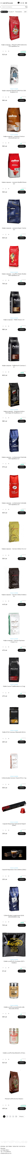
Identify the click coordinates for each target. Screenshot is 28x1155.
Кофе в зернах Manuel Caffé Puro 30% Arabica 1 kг (14, 91)
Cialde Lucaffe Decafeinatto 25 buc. (14, 1053)
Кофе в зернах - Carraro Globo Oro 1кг (14, 549)
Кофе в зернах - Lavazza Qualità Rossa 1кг (14, 183)
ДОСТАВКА (9, 1146)
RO (22, 3)
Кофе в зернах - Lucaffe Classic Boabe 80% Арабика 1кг (14, 274)
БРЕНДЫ (3, 1146)
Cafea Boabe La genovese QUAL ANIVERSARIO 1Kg (14, 916)
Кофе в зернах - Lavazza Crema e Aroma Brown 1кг (14, 137)
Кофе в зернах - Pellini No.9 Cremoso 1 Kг (14, 366)
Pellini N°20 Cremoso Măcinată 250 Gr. (14, 732)
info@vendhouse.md (6, 1153)
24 (25, 11)
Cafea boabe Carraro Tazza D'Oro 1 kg (14, 778)
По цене (10, 11)
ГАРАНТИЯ (15, 1146)
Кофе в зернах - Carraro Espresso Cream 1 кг (14, 641)
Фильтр (4, 11)
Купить (22, 54)
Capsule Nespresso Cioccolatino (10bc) (14, 869)
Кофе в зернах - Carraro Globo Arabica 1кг (14, 595)
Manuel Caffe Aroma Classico (14, 1098)
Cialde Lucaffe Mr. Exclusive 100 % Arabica (14, 962)
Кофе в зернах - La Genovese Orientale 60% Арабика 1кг (14, 457)
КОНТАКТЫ (22, 1146)
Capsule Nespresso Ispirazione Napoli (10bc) (14, 824)
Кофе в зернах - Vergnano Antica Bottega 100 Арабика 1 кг (14, 412)
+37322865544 (7, 1151)
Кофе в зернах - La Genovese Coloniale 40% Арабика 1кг (14, 503)
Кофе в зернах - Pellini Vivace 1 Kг (14, 319)
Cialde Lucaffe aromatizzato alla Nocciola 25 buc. (14, 1007)
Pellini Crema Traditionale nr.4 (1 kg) (14, 686)
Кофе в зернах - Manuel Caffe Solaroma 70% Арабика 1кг (14, 45)
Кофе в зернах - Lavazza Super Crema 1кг (14, 228)
